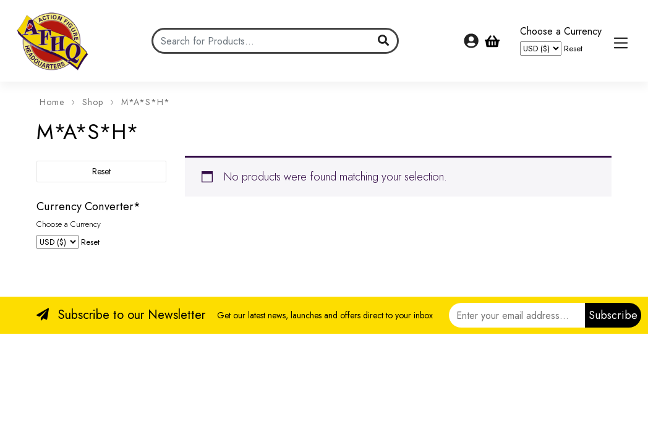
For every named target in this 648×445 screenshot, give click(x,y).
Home (52, 102)
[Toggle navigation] (621, 43)
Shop (92, 102)
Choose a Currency (561, 31)
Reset (573, 48)
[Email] (517, 315)
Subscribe (613, 315)
